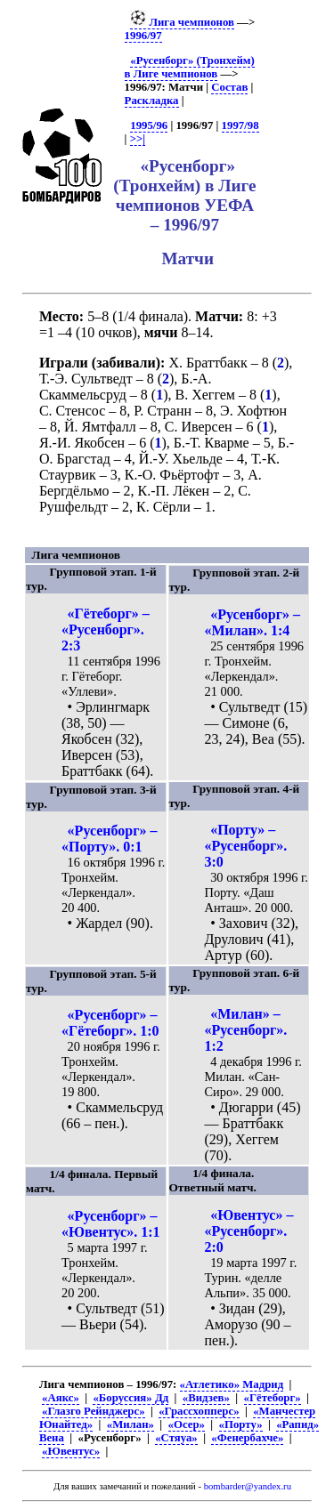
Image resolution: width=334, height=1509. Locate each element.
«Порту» (241, 1424)
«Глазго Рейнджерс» (93, 1411)
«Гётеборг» (272, 1398)
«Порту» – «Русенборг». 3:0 (246, 845)
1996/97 (143, 35)
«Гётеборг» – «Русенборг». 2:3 (105, 629)
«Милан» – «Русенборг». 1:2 (246, 1029)
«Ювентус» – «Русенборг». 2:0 (249, 1231)
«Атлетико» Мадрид (232, 1384)
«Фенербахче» (247, 1438)
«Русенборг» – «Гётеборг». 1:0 (110, 1022)
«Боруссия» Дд (130, 1398)
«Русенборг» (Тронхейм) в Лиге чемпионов (190, 67)
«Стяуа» (176, 1438)
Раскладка (152, 100)
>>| (137, 139)
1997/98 (240, 125)
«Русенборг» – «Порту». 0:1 (109, 838)
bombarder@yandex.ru (247, 1486)
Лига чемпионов (182, 22)
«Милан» (130, 1424)
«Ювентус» (71, 1451)
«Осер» (186, 1424)
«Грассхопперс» (199, 1411)
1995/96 (148, 125)
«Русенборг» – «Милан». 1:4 (253, 622)
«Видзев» (206, 1398)
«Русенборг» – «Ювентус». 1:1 (110, 1223)
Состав (229, 87)
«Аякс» (60, 1398)
